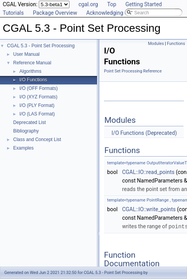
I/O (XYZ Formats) (38, 97)
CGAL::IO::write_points (149, 209)
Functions (176, 43)
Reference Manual (32, 62)
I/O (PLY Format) (36, 105)
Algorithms (30, 71)
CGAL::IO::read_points (148, 172)
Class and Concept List (37, 139)
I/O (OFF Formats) (38, 88)
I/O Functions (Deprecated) (144, 133)
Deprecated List (29, 122)
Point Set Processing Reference (133, 71)
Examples (23, 148)
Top (111, 4)
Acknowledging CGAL (112, 13)
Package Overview (55, 13)
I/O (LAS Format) (37, 114)
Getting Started (143, 4)
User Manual (26, 54)
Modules (156, 43)
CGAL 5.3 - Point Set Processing (40, 45)
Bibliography (26, 131)
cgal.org (88, 4)
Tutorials (13, 13)
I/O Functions (33, 80)
